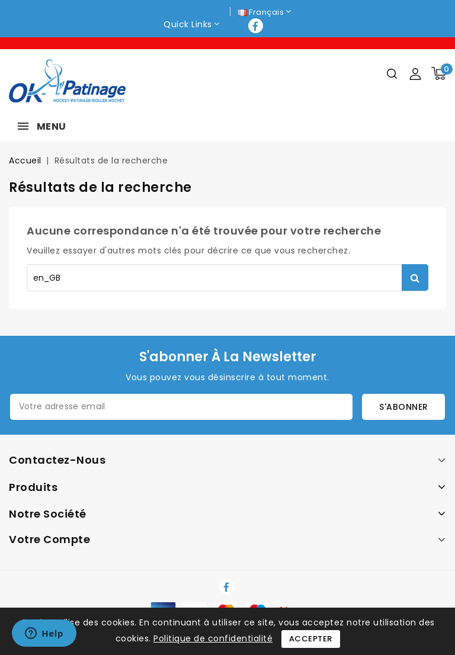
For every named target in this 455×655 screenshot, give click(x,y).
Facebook (256, 25)
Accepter (310, 638)
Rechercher (415, 277)
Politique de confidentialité (213, 638)
